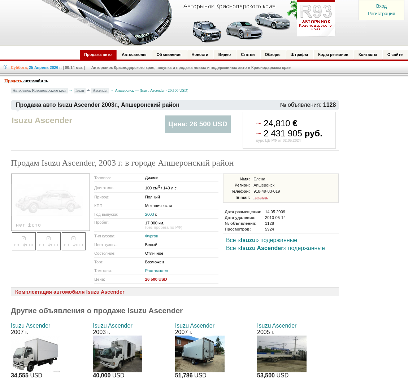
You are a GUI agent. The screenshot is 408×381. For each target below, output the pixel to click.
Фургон (151, 236)
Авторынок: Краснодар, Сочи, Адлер (186, 22)
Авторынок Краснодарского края (39, 90)
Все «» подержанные (261, 240)
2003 (149, 214)
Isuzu (79, 90)
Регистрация (381, 13)
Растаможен (156, 270)
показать (260, 197)
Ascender (100, 90)
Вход (381, 6)
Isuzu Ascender (30, 326)
